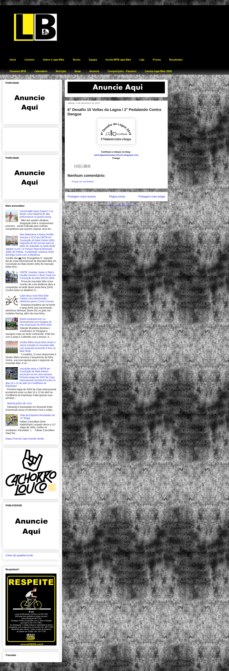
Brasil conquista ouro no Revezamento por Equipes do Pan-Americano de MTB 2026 (35, 322)
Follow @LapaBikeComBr (19, 555)
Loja (141, 59)
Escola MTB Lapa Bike (118, 59)
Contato (29, 59)
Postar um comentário (83, 181)
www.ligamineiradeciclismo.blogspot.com (116, 155)
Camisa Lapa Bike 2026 (158, 71)
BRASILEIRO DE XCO (19, 403)
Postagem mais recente (81, 196)
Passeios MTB (18, 71)
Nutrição (61, 71)
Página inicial (117, 196)
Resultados (176, 59)
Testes (76, 59)
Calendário (40, 71)
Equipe (93, 59)
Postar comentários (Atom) (120, 205)
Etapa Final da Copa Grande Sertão (25, 438)
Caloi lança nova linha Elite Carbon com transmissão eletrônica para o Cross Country (37, 298)
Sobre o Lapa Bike (53, 59)
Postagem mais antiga (151, 196)
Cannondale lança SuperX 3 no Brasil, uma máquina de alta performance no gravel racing (36, 214)
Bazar (78, 71)
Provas (157, 59)
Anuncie (94, 71)
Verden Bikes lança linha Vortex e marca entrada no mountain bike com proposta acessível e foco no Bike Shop (38, 346)
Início (13, 59)
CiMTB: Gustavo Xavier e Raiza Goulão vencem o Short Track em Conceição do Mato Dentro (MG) (38, 275)
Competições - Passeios (122, 71)
